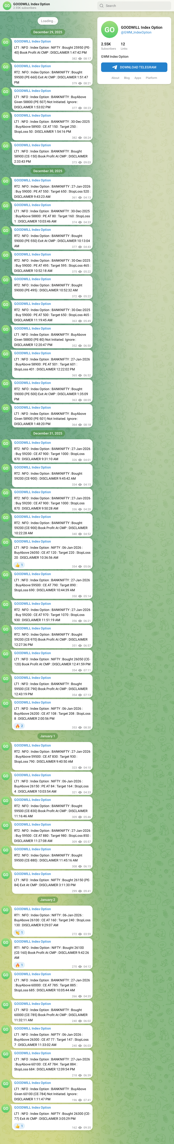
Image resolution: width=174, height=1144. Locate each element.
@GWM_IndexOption (136, 32)
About (115, 78)
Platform (151, 78)
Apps (137, 78)
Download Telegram (134, 67)
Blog (127, 78)
